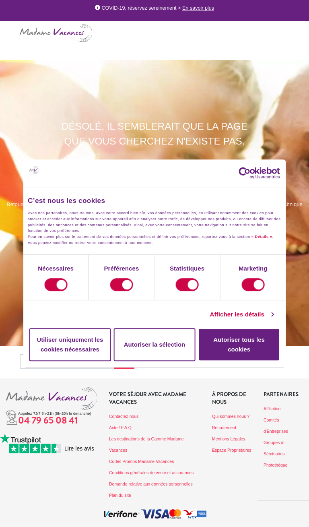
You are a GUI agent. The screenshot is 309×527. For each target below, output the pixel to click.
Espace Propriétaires (231, 450)
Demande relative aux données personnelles (151, 484)
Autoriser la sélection (154, 344)
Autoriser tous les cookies (239, 344)
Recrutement (224, 427)
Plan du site (120, 495)
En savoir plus (198, 8)
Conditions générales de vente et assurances (151, 472)
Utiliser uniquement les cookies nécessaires (70, 344)
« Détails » (261, 237)
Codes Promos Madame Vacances (141, 461)
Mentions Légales (228, 438)
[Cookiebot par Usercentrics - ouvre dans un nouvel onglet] (252, 173)
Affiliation (272, 408)
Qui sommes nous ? (230, 416)
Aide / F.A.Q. (121, 427)
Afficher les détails (237, 314)
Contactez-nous (124, 416)
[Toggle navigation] (10, 32)
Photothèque (276, 465)
